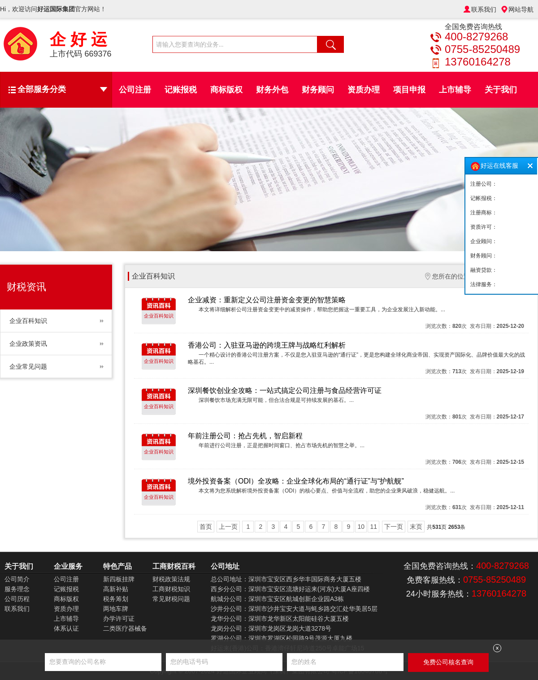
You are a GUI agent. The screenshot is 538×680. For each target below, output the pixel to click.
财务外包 (272, 89)
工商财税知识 (171, 589)
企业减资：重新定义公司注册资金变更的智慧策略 (267, 300)
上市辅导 (455, 89)
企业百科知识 (28, 320)
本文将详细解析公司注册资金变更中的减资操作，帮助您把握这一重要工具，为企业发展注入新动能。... (322, 309)
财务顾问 (318, 89)
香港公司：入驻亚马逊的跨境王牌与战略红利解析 (267, 345)
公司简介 (17, 579)
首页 (206, 526)
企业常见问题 (28, 366)
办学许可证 (118, 618)
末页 (416, 526)
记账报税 (181, 89)
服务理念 (17, 589)
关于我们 (501, 89)
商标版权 (226, 89)
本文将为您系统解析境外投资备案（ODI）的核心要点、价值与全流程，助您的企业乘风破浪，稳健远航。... (327, 491)
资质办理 (363, 89)
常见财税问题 (171, 598)
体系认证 (66, 628)
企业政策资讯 (28, 343)
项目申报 (409, 89)
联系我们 (483, 9)
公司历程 (17, 598)
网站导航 (521, 9)
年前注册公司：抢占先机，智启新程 (245, 436)
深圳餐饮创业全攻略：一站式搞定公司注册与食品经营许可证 (285, 390)
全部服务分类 (62, 89)
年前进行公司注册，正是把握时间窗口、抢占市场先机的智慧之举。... (281, 445)
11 (373, 526)
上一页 (228, 526)
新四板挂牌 (118, 579)
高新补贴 (115, 589)
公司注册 (135, 89)
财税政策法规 (171, 579)
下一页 (393, 526)
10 (360, 526)
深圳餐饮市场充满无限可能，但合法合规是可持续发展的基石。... (276, 400)
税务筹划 (115, 598)
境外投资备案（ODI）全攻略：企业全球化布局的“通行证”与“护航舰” (296, 481)
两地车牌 (115, 608)
